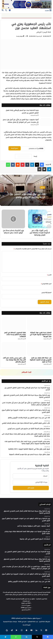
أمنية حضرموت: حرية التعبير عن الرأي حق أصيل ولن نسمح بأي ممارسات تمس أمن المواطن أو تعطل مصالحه (21, 121)
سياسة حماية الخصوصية (10, 622)
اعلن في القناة (22, 622)
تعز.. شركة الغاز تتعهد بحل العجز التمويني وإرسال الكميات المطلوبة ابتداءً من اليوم (40, 359)
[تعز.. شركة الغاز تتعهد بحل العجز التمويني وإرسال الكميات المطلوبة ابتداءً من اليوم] (39, 349)
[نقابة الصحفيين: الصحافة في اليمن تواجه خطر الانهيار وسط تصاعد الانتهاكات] (14, 324)
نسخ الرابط (14, 148)
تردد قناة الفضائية (33, 622)
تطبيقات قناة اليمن (44, 622)
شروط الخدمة (26, 625)
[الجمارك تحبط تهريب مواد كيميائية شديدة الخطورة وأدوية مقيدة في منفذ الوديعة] (39, 324)
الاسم (49, 275)
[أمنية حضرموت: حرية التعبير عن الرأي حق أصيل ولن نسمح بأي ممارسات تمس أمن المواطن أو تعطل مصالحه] (45, 122)
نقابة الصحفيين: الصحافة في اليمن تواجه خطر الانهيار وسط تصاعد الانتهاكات (15, 334)
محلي (42, 186)
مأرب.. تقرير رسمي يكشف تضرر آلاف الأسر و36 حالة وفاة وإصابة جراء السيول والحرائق (14, 359)
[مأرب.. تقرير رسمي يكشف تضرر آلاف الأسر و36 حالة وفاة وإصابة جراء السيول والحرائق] (14, 349)
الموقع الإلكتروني (46, 292)
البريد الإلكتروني (46, 284)
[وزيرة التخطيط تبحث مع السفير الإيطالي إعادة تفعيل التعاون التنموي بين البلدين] (45, 113)
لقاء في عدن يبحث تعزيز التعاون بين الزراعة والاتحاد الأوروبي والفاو (27, 195)
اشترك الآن (31, 488)
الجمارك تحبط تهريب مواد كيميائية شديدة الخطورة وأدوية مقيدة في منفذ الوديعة (40, 334)
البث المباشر (26, 372)
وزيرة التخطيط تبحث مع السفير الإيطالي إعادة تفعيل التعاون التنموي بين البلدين (22, 111)
